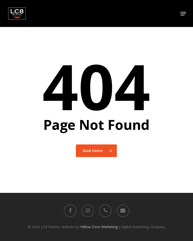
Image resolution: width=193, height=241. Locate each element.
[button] (183, 13)
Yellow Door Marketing (99, 226)
